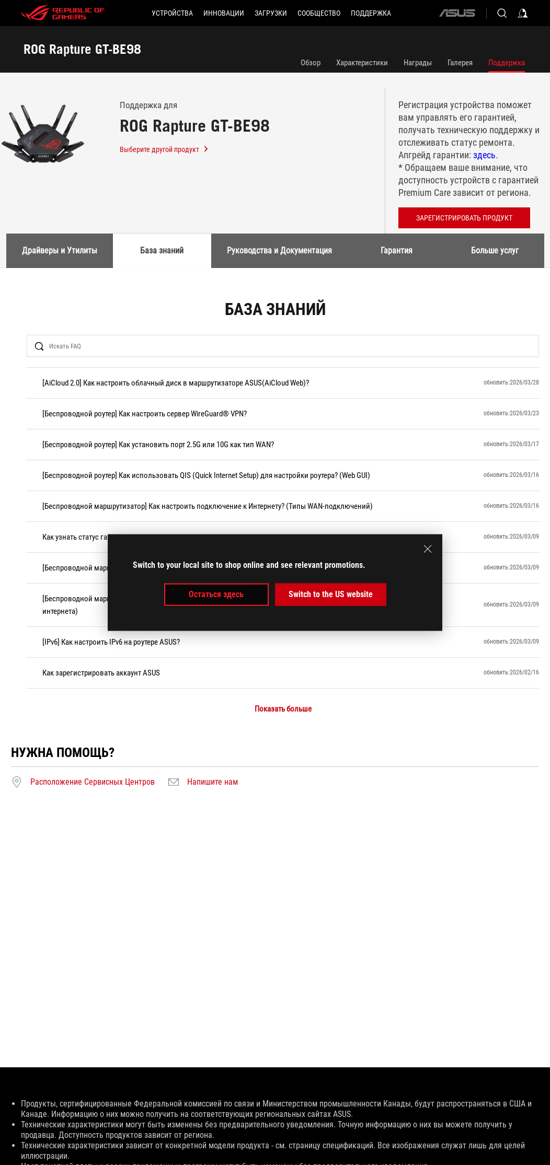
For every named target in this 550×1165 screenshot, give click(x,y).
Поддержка (506, 62)
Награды (418, 62)
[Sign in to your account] (523, 13)
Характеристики (362, 62)
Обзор (310, 62)
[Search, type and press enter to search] (502, 13)
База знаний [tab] (162, 250)
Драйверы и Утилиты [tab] (59, 250)
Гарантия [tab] (396, 250)
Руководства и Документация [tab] (279, 250)
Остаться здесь (216, 594)
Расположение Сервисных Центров (92, 782)
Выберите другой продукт (164, 149)
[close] (427, 549)
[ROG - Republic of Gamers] (63, 13)
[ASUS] (457, 13)
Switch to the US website (331, 594)
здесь (484, 154)
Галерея (460, 62)
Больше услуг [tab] (495, 250)
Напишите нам (212, 782)
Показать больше (283, 709)
